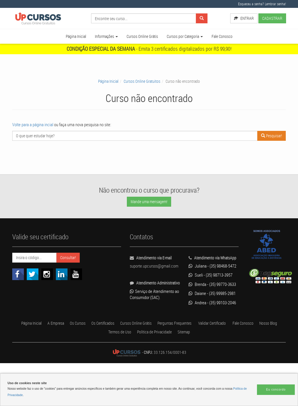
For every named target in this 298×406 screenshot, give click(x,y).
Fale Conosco (231, 43)
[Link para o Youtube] (76, 281)
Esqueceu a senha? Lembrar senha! (258, 4)
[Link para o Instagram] (47, 281)
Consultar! (83, 264)
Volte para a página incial (36, 131)
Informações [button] (99, 43)
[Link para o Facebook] (18, 281)
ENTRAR (237, 18)
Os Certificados (125, 366)
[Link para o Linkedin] (62, 281)
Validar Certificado (251, 366)
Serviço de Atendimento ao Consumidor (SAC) (148, 313)
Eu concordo (275, 389)
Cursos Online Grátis (140, 43)
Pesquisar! (270, 142)
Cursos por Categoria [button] (189, 43)
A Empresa (70, 366)
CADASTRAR (238, 28)
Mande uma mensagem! (149, 208)
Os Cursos (95, 366)
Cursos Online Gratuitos (141, 88)
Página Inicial (65, 43)
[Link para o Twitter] (32, 281)
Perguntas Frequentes (208, 366)
